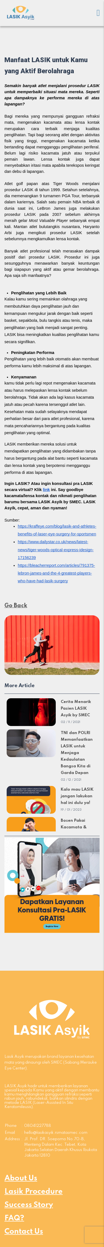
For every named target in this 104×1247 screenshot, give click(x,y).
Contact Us (23, 1231)
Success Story (28, 1205)
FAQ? (14, 1218)
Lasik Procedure (33, 1191)
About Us (20, 1178)
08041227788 (37, 1126)
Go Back (15, 606)
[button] (52, 885)
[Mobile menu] (98, 13)
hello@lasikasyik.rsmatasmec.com (55, 1133)
